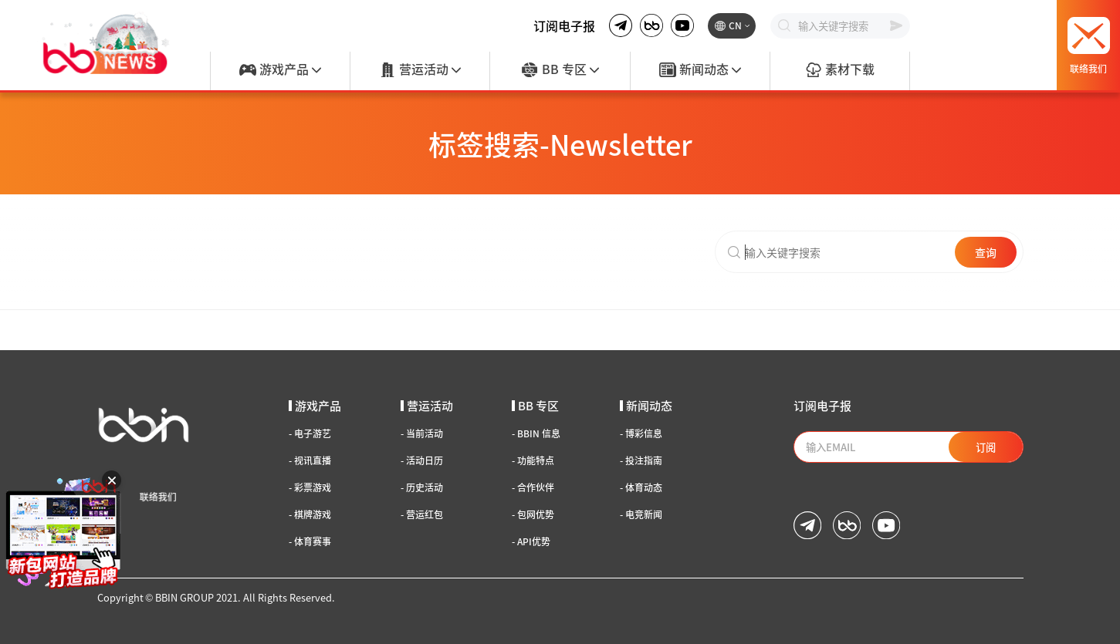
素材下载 (840, 70)
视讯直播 (310, 460)
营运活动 (420, 70)
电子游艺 (310, 433)
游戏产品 (280, 70)
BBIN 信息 (536, 433)
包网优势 (533, 514)
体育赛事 (310, 541)
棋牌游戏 (310, 514)
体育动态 (641, 487)
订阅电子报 (564, 25)
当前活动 (422, 433)
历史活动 (422, 487)
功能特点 (533, 460)
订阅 (986, 447)
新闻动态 (700, 70)
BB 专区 (559, 70)
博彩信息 (641, 433)
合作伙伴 (533, 487)
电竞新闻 (641, 514)
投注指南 (641, 460)
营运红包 (422, 514)
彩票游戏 (310, 487)
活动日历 (422, 460)
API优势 (531, 541)
